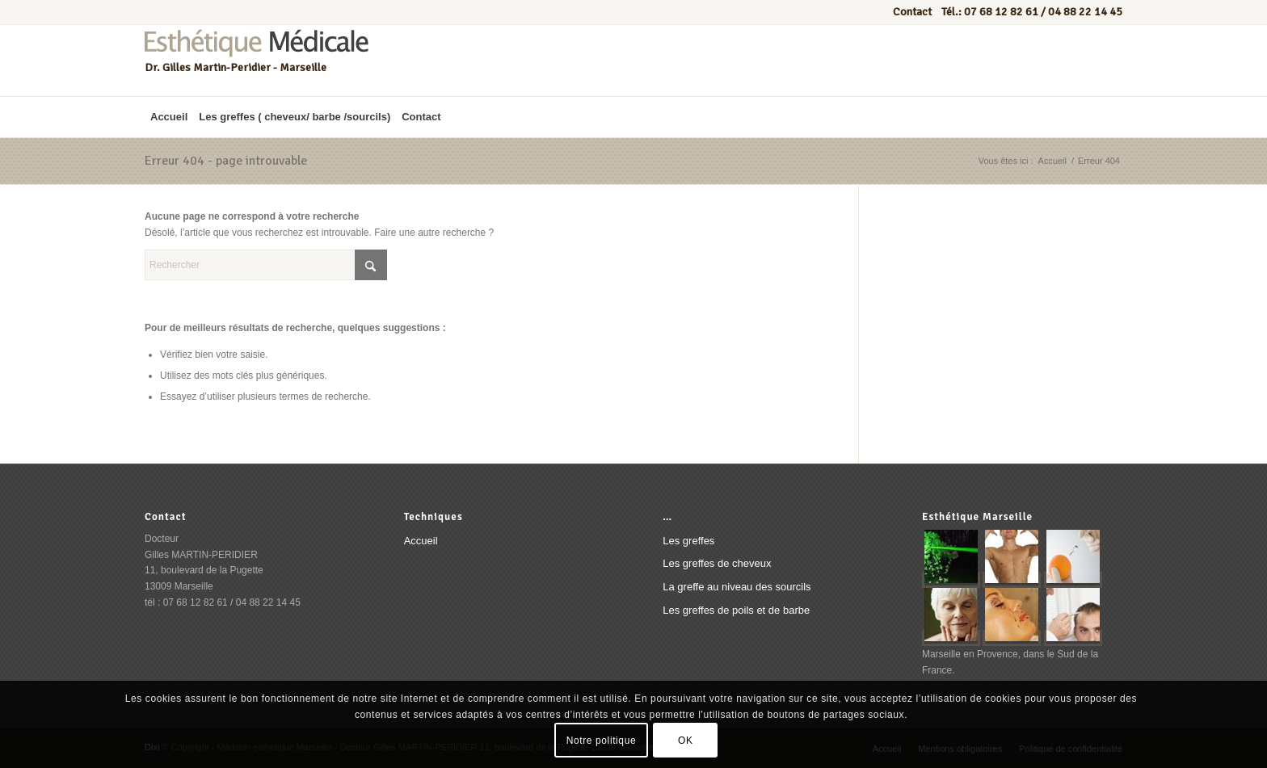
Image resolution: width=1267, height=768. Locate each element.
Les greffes (688, 541)
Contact (913, 12)
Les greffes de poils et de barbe (736, 610)
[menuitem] (169, 117)
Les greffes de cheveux (717, 563)
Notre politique (601, 740)
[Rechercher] (266, 265)
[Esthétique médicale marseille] (256, 60)
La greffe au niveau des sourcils (736, 587)
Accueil (421, 541)
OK (685, 740)
